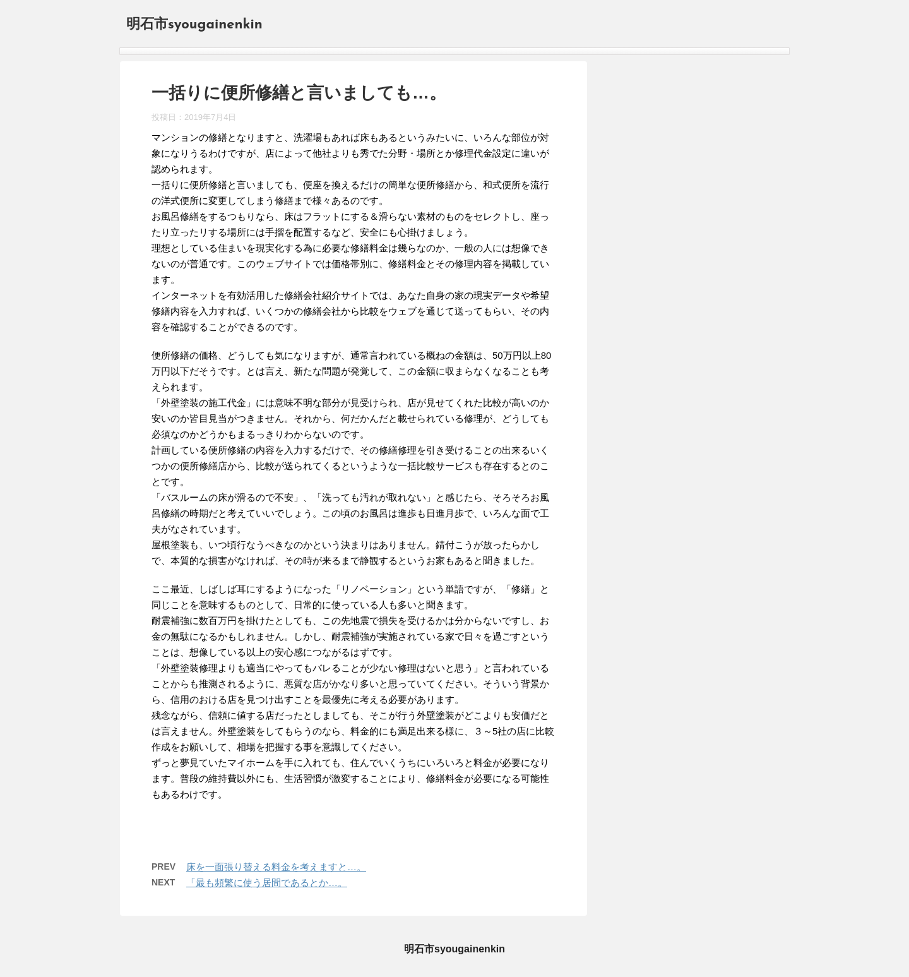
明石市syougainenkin (194, 25)
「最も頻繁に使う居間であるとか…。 (266, 882)
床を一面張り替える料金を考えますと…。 (276, 866)
